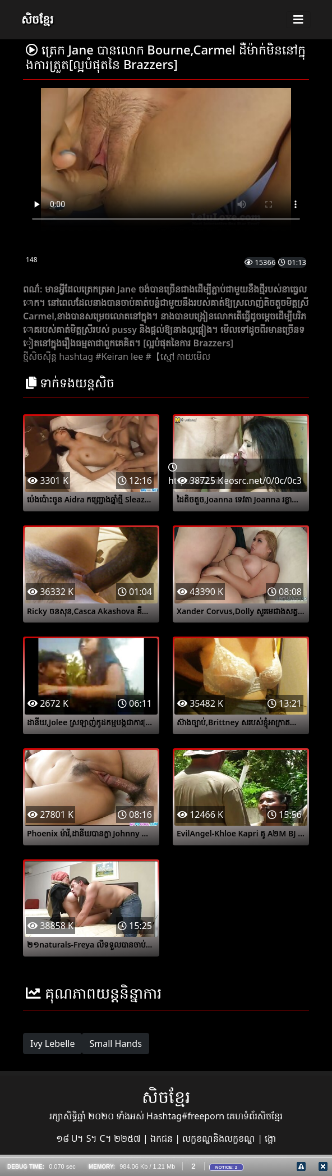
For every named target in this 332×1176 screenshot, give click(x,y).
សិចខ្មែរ (37, 19)
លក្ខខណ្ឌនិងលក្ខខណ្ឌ (219, 1138)
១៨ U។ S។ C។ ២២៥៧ (99, 1138)
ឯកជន (162, 1138)
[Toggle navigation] (298, 19)
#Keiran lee (119, 356)
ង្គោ (270, 1138)
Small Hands (115, 1043)
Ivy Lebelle (52, 1043)
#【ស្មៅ (159, 356)
